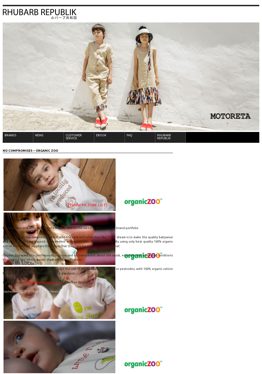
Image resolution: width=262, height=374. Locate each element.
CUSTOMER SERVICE (74, 137)
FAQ (129, 135)
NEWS (39, 135)
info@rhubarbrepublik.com (42, 282)
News (54, 291)
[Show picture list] (87, 205)
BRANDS (10, 135)
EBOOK (101, 135)
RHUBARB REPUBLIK (164, 137)
